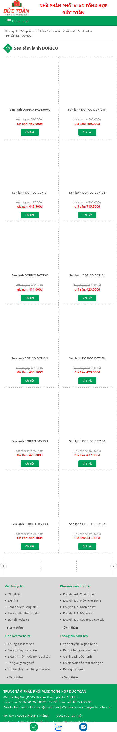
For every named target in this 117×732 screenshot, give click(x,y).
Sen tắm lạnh (85, 31)
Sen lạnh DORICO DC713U (30, 524)
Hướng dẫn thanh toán (23, 613)
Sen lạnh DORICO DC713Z (87, 192)
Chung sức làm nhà (21, 644)
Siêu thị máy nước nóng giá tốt (29, 656)
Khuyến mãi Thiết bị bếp (79, 594)
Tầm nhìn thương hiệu (23, 607)
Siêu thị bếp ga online (22, 650)
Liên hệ (13, 601)
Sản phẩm (27, 31)
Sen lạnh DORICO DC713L (87, 275)
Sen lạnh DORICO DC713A (87, 441)
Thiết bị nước (42, 31)
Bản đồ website (18, 619)
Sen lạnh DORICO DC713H (87, 358)
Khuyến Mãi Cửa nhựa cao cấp (84, 619)
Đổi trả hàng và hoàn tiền (80, 650)
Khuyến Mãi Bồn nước (78, 613)
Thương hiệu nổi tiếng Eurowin (29, 669)
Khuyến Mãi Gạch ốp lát (79, 607)
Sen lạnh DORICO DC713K (87, 524)
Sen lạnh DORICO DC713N (30, 358)
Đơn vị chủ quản (74, 669)
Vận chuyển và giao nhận (80, 644)
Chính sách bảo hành (77, 656)
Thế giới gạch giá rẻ (21, 663)
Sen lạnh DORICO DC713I (29, 192)
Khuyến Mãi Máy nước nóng (82, 601)
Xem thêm (16, 628)
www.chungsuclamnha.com (93, 707)
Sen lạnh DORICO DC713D (30, 441)
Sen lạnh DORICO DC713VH (87, 110)
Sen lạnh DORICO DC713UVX (30, 110)
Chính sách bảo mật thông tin (83, 663)
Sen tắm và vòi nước (64, 31)
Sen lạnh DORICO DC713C (30, 275)
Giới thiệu (14, 594)
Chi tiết (29, 132)
